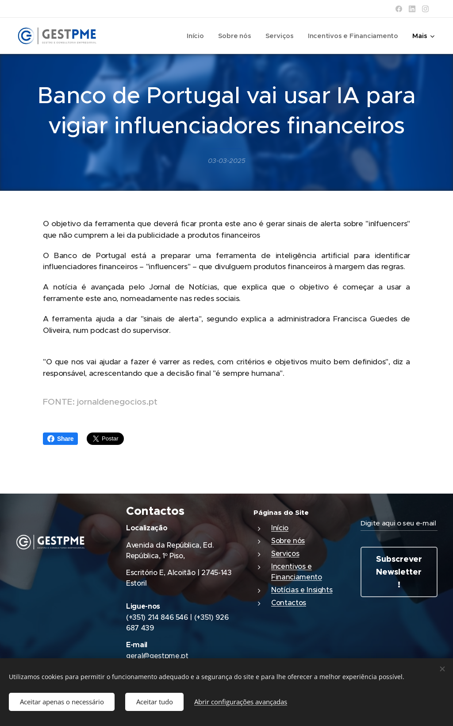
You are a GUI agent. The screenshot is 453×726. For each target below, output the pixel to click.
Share (60, 438)
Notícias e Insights (301, 589)
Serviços (285, 553)
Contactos (288, 602)
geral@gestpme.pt (157, 655)
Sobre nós (288, 540)
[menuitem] (193, 36)
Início (279, 527)
